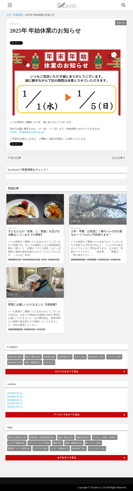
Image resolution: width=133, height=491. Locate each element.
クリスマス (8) (113, 357)
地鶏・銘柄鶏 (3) (32, 362)
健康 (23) (57, 443)
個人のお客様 (53, 259)
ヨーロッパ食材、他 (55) (104, 437)
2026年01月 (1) (14, 400)
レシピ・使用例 (14, 259)
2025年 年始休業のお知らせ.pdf (27, 132)
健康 (43, 259)
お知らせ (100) (14, 357)
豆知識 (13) (49, 357)
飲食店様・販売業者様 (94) (41, 437)
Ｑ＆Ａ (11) (80, 357)
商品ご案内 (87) (65, 437)
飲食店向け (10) (96, 357)
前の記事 (14, 157)
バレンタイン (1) (96, 448)
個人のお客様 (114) (16, 437)
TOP (9, 15)
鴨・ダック (91, 259)
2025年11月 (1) (14, 407)
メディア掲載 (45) (16, 443)
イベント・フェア (78, 259)
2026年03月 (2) (14, 393)
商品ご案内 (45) (32, 357)
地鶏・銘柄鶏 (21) (73, 443)
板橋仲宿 (40, 329)
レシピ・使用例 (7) (59, 448)
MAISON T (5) (14, 362)
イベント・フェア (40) (38, 443)
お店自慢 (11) (64, 357)
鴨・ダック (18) (93, 443)
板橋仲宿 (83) (82, 437)
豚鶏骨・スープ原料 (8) (18, 448)
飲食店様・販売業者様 (30, 259)
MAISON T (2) (78, 448)
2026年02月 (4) (14, 396)
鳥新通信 (18, 15)
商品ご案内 (115, 259)
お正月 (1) (48, 362)
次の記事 (118, 157)
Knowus (66, 4)
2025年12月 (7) (14, 403)
